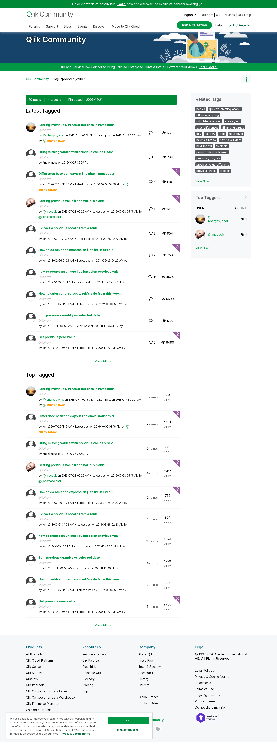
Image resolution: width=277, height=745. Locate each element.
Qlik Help (244, 15)
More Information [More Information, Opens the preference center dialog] (128, 729)
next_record (204, 149)
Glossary (88, 682)
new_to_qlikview (230, 142)
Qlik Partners (91, 663)
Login (121, 4)
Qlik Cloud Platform (39, 663)
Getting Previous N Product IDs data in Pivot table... (78, 128)
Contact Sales (148, 706)
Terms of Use (204, 692)
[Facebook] (158, 731)
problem (225, 173)
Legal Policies (204, 673)
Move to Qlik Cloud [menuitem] (126, 26)
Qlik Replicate (35, 688)
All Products (34, 657)
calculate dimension (208, 124)
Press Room (146, 663)
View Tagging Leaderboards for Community (221, 199)
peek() (200, 112)
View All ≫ (103, 364)
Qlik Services (225, 15)
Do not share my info (210, 710)
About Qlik (145, 657)
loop (222, 136)
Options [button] (246, 82)
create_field (232, 124)
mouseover (236, 136)
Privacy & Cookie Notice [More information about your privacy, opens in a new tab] (75, 733)
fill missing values (233, 130)
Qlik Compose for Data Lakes (46, 694)
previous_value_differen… (212, 167)
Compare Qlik (91, 676)
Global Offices (148, 700)
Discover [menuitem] (99, 26)
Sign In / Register (238, 25)
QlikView (44, 133)
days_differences (207, 130)
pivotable (222, 149)
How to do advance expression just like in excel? (75, 253)
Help (218, 25)
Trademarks (203, 686)
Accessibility (146, 676)
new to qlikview (206, 142)
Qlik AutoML (34, 676)
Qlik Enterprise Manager (42, 706)
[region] (79, 725)
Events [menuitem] (82, 26)
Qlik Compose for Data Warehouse (50, 700)
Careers (143, 688)
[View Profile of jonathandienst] (52, 219)
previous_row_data (208, 161)
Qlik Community (56, 42)
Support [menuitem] (52, 26)
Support (87, 694)
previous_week (206, 173)
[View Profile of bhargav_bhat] (55, 138)
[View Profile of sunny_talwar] (56, 143)
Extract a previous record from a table (68, 231)
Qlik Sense (33, 669)
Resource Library (94, 657)
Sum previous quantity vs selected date (69, 318)
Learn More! (208, 70)
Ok (128, 720)
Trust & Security (149, 669)
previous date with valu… (212, 155)
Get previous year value (56, 340)
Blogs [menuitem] (68, 26)
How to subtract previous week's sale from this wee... (80, 296)
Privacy (143, 682)
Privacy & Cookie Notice (212, 679)
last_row (210, 136)
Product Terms (205, 704)
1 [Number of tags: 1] (246, 222)
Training (87, 688)
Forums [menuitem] (34, 26)
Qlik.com (207, 15)
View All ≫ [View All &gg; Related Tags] (202, 184)
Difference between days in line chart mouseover (76, 176)
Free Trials (89, 669)
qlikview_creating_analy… (225, 112)
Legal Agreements (207, 698)
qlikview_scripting (207, 118)
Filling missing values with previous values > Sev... (76, 155)
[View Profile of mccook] (52, 214)
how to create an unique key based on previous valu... (80, 274)
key (198, 136)
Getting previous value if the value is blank (71, 204)
